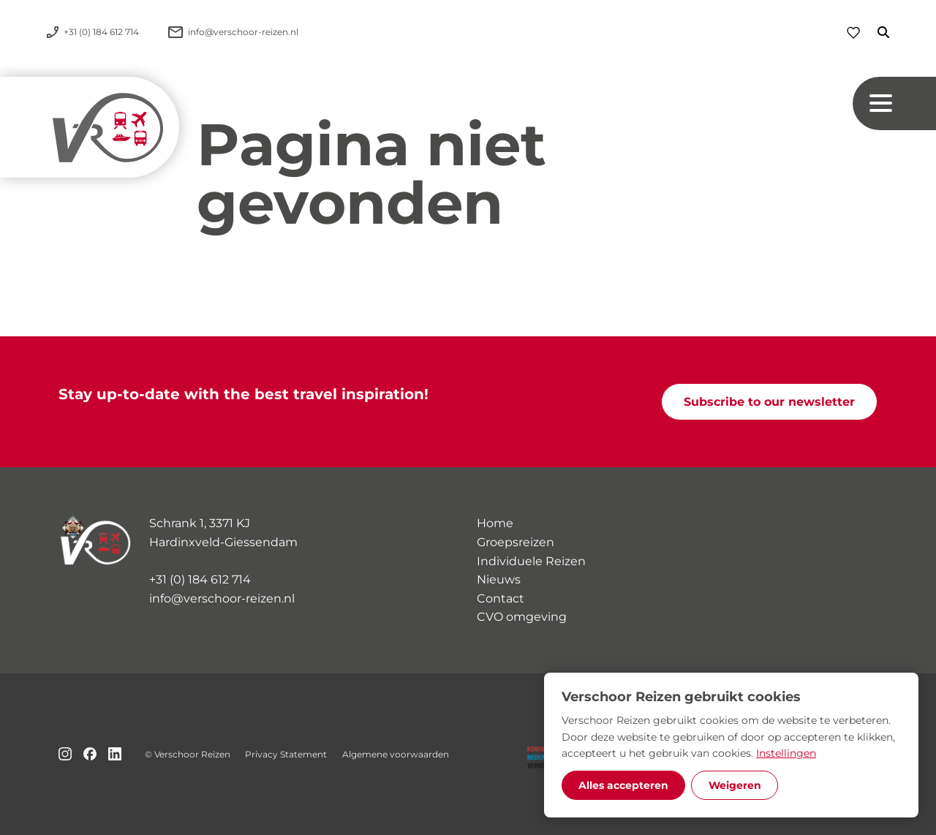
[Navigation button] (894, 103)
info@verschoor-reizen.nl (222, 598)
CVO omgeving (522, 617)
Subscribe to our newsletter (769, 402)
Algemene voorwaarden (395, 754)
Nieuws (499, 579)
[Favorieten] (853, 32)
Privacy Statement (286, 754)
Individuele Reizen (531, 561)
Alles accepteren (623, 785)
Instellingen (786, 753)
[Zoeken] (874, 32)
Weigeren (735, 785)
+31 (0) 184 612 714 (200, 579)
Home (495, 523)
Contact (500, 598)
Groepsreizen (515, 542)
